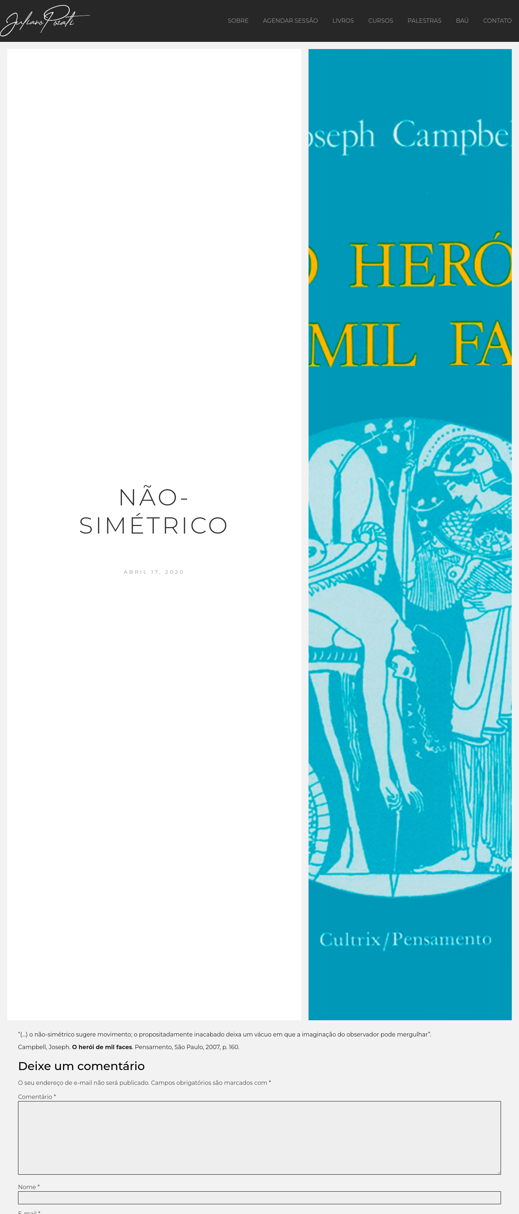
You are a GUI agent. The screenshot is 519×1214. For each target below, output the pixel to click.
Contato (497, 20)
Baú (462, 20)
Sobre (238, 20)
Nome (29, 1187)
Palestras (425, 20)
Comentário (37, 1097)
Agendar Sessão (290, 20)
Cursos (380, 20)
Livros (343, 20)
